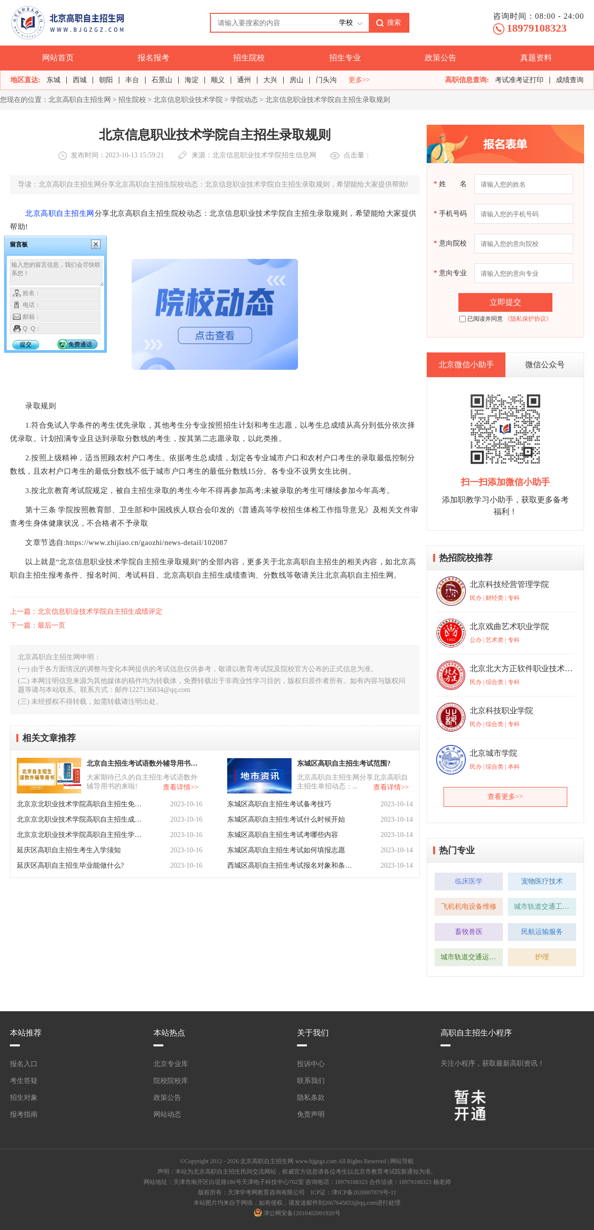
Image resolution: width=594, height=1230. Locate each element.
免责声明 (311, 1114)
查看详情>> (180, 787)
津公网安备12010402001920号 (302, 1213)
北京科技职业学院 (501, 710)
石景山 (161, 80)
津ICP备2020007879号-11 (364, 1192)
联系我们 (311, 1080)
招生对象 (24, 1097)
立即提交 (505, 302)
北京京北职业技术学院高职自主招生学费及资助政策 (80, 834)
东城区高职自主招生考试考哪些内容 (282, 834)
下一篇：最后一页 (37, 625)
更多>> (359, 80)
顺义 (218, 80)
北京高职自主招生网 (80, 99)
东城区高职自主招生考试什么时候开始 (286, 819)
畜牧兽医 (469, 931)
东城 (53, 80)
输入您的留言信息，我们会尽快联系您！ (57, 273)
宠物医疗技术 (542, 881)
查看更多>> (505, 796)
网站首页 (58, 57)
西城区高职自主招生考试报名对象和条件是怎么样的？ (290, 865)
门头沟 (326, 80)
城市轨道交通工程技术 (545, 906)
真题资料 (536, 57)
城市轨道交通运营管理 (472, 957)
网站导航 (402, 1161)
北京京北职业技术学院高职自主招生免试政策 (80, 804)
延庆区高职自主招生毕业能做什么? (70, 865)
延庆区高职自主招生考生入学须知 (69, 850)
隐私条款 (311, 1097)
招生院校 (249, 57)
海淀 (191, 80)
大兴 (270, 80)
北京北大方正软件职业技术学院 (522, 668)
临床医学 (469, 881)
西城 (80, 80)
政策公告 (440, 57)
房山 (296, 80)
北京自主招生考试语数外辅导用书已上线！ (143, 763)
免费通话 (80, 344)
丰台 (132, 80)
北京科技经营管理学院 (509, 584)
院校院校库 (170, 1080)
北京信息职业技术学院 (188, 99)
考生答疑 (24, 1080)
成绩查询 (570, 80)
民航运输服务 (542, 931)
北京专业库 (170, 1064)
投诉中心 (311, 1064)
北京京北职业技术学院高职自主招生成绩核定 (80, 819)
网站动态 (167, 1114)
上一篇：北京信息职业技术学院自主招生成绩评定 (86, 611)
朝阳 (106, 80)
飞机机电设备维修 (468, 906)
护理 (542, 957)
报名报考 (153, 57)
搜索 (394, 22)
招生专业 (345, 57)
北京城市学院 (493, 753)
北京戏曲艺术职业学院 (509, 626)
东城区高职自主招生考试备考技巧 (279, 804)
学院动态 (244, 99)
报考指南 (24, 1114)
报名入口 (24, 1064)
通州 (244, 80)
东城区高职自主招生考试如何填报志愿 (286, 850)
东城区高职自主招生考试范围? (344, 763)
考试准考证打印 (519, 80)
